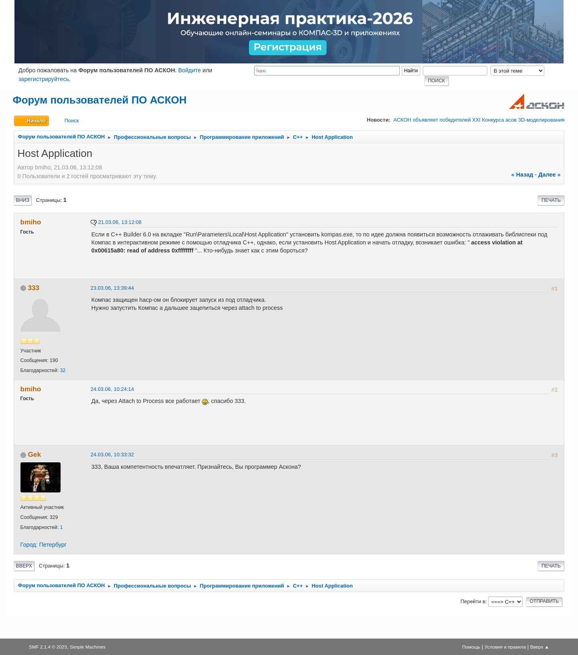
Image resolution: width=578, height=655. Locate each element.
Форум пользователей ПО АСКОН (100, 100)
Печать (551, 200)
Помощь (471, 646)
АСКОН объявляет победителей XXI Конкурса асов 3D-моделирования (478, 120)
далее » (549, 174)
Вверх (24, 566)
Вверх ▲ (539, 646)
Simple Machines (88, 646)
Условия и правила (505, 646)
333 (33, 288)
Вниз (22, 200)
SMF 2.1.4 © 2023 (48, 646)
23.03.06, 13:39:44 (112, 288)
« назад (522, 174)
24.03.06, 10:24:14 (112, 389)
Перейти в (472, 601)
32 (62, 370)
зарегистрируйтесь (43, 79)
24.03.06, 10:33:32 (112, 455)
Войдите (189, 70)
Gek (34, 454)
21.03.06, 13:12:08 (120, 222)
